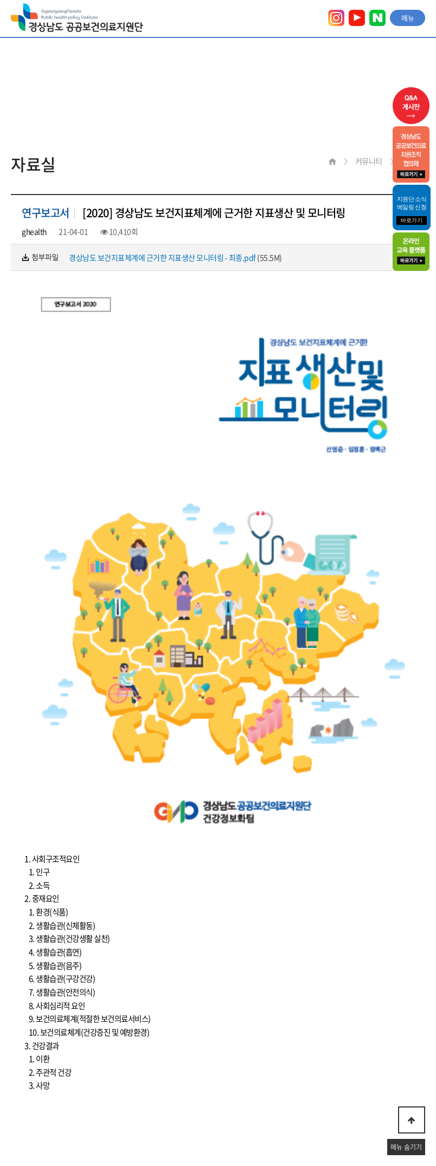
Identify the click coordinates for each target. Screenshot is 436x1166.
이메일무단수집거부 (170, 1082)
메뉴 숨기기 (406, 1147)
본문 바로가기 (0, 0)
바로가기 (411, 220)
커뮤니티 (368, 161)
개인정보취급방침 (89, 1082)
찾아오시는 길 (246, 1082)
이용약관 (24, 1082)
